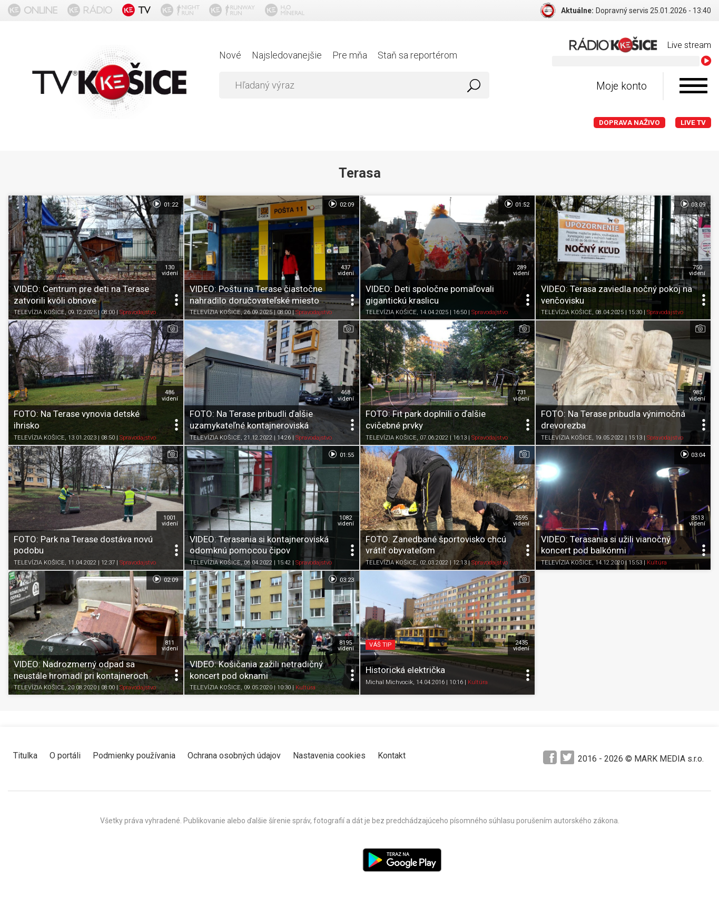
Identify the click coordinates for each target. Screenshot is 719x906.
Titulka (25, 756)
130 (170, 270)
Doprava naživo (629, 122)
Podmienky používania (134, 756)
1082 (346, 520)
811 (170, 645)
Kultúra (657, 562)
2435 (521, 645)
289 (521, 270)
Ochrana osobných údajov (234, 756)
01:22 (165, 204)
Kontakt (392, 756)
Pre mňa (349, 55)
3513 (697, 520)
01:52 (516, 204)
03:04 (692, 454)
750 (697, 270)
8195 (346, 645)
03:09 (692, 204)
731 (521, 395)
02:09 (340, 204)
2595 (521, 520)
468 (346, 395)
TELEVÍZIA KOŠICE (39, 312)
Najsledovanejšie (287, 55)
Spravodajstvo (138, 312)
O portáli (65, 756)
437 (346, 270)
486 (170, 395)
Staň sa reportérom (417, 55)
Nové (230, 55)
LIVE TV (693, 122)
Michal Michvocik (389, 682)
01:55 (340, 454)
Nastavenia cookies (329, 756)
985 (697, 395)
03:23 (340, 579)
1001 (170, 520)
